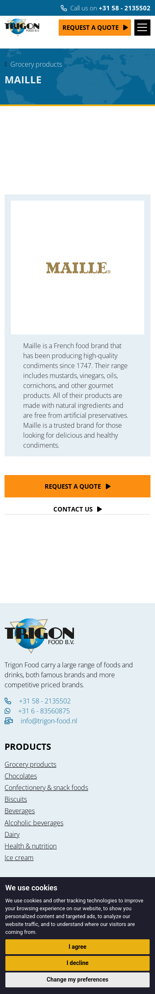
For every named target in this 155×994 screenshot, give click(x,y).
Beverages (20, 810)
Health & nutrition (31, 846)
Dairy (12, 834)
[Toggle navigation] (142, 27)
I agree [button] (77, 946)
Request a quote (90, 27)
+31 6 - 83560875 (37, 710)
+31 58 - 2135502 (38, 700)
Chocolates (21, 776)
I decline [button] (77, 963)
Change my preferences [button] (77, 979)
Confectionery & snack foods (46, 787)
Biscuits (16, 799)
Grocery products (36, 64)
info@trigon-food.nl (49, 720)
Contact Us (73, 509)
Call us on (105, 8)
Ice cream (19, 857)
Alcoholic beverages (34, 822)
